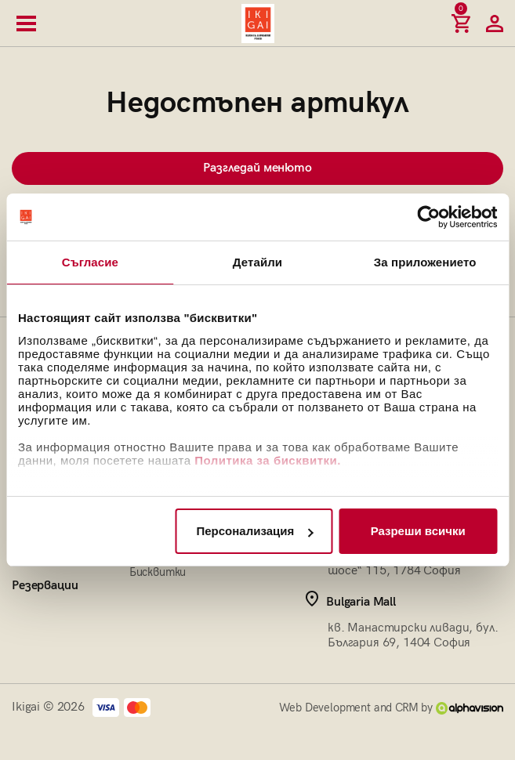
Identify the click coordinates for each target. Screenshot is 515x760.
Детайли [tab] (257, 262)
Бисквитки (158, 572)
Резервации (45, 585)
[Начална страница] (257, 23)
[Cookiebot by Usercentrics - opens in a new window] (428, 217)
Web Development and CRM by (391, 707)
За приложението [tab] (425, 262)
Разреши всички (418, 530)
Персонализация (254, 530)
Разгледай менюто (257, 168)
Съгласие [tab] (90, 262)
